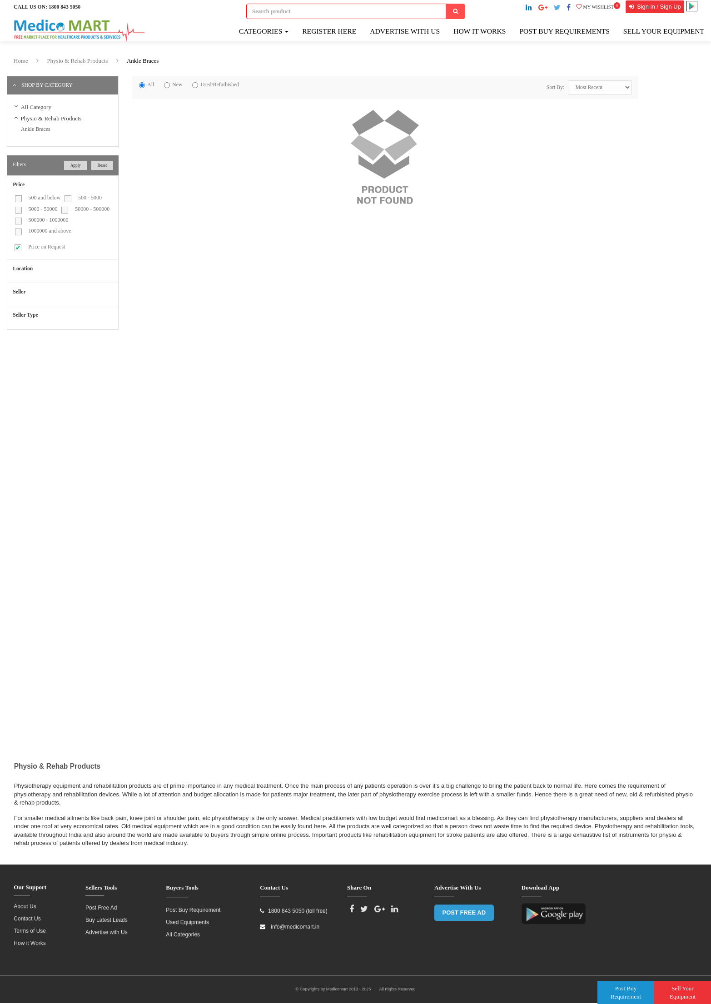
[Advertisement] (83, 401)
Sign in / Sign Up (658, 6)
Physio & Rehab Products (77, 60)
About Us (25, 903)
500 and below (45, 197)
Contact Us (27, 915)
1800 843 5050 (64, 7)
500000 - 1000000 (49, 220)
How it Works (29, 940)
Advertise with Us (405, 31)
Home (21, 60)
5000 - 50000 (43, 209)
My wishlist (598, 7)
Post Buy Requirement (193, 906)
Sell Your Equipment (663, 31)
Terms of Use (30, 927)
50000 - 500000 (92, 209)
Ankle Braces (143, 60)
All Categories (183, 931)
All (150, 85)
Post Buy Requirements (564, 31)
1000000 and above (50, 231)
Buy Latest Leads (106, 917)
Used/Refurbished (219, 85)
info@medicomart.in (294, 923)
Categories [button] (263, 31)
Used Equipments (187, 918)
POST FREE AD (464, 908)
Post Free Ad (101, 904)
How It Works (479, 31)
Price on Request (46, 247)
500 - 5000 (90, 197)
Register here (329, 31)
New (177, 85)
